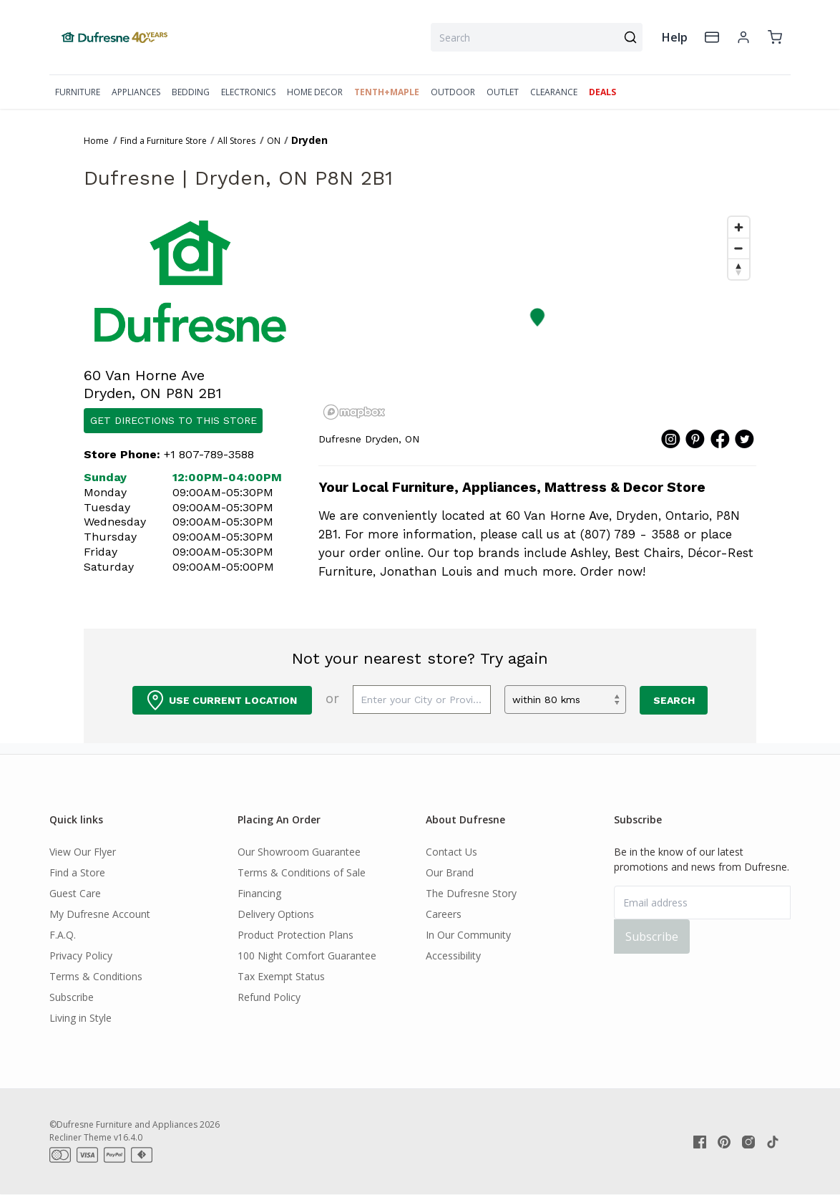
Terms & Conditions (95, 976)
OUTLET (503, 92)
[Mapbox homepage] (354, 412)
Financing (259, 893)
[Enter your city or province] (422, 699)
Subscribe (71, 997)
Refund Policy (269, 997)
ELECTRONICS (248, 92)
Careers (443, 914)
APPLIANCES (136, 92)
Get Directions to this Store (173, 420)
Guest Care (75, 893)
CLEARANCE (553, 92)
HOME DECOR (315, 92)
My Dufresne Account (99, 914)
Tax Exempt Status (281, 976)
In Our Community (468, 935)
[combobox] (536, 37)
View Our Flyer (82, 851)
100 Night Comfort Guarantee (307, 955)
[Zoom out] (738, 248)
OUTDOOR (453, 92)
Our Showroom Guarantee (299, 851)
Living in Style (80, 1018)
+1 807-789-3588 (209, 454)
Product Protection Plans (295, 935)
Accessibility (453, 955)
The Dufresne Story (471, 893)
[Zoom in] (738, 227)
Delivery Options (276, 914)
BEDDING (191, 92)
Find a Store (77, 872)
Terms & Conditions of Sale (302, 872)
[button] (538, 317)
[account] (743, 37)
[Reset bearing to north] (738, 268)
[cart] (775, 37)
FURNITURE (77, 92)
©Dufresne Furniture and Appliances (123, 1124)
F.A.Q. (62, 935)
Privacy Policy (80, 955)
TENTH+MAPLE (386, 92)
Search (674, 700)
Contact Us (451, 851)
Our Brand (450, 872)
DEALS (602, 92)
